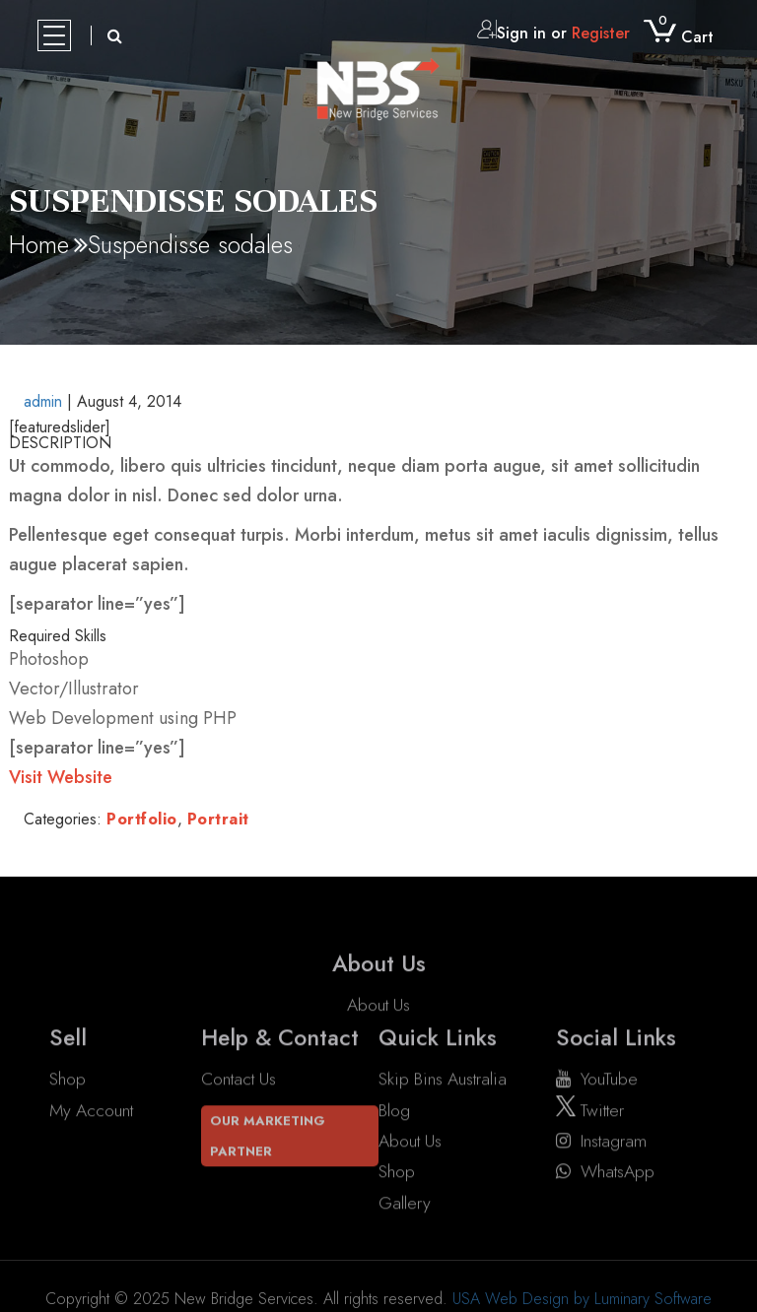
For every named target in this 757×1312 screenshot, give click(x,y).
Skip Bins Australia (442, 1079)
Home (39, 244)
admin (43, 401)
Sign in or (553, 33)
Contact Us (238, 1079)
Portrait (218, 819)
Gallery (404, 1202)
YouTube (597, 1079)
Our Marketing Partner (267, 1135)
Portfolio (141, 819)
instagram (601, 1141)
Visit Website (60, 777)
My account (91, 1110)
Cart (679, 37)
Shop (67, 1079)
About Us (378, 1023)
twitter (590, 1110)
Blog (394, 1110)
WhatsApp (605, 1172)
